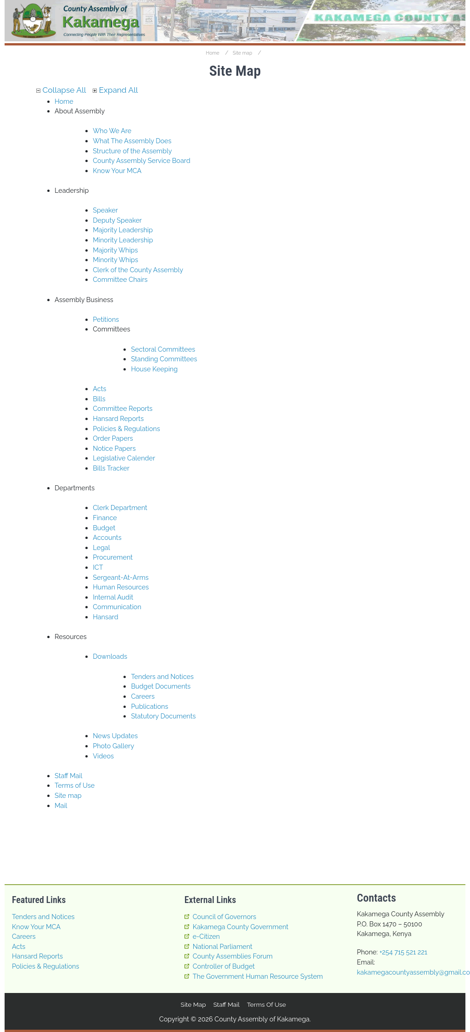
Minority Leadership (123, 240)
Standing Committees (164, 359)
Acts (99, 389)
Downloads (110, 657)
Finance (105, 518)
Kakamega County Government (241, 927)
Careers (142, 696)
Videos (103, 756)
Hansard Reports (118, 418)
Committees (111, 329)
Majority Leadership (123, 230)
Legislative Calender (124, 458)
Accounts (107, 537)
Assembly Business (84, 299)
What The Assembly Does (132, 141)
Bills (99, 399)
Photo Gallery (113, 746)
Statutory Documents (163, 716)
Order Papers (113, 438)
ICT (98, 567)
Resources (71, 636)
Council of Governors (225, 916)
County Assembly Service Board (141, 160)
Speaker (105, 210)
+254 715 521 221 (403, 952)
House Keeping (154, 369)
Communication (117, 607)
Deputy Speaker (117, 220)
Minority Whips (115, 260)
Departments (75, 488)
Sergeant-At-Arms (121, 577)
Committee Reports (122, 408)
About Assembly (80, 111)
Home (212, 52)
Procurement (113, 557)
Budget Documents (160, 686)
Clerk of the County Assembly (138, 270)
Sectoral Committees (163, 349)
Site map (242, 52)
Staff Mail (68, 776)
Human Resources (121, 587)
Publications (149, 706)
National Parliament (222, 946)
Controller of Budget (224, 966)
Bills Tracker (111, 468)
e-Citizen (206, 936)
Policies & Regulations (126, 428)
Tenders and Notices (162, 676)
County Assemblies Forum (233, 956)
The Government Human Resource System (258, 976)
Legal (101, 547)
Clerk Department (120, 507)
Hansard (105, 617)
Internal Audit (113, 597)
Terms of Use (75, 785)
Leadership (72, 190)
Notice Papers (114, 448)
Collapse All (61, 90)
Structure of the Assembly (132, 151)
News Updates (115, 736)
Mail (61, 805)
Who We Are (112, 131)
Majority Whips (115, 250)
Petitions (106, 319)
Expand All (115, 90)
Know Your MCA (117, 170)
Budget (104, 528)
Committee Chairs (120, 279)
